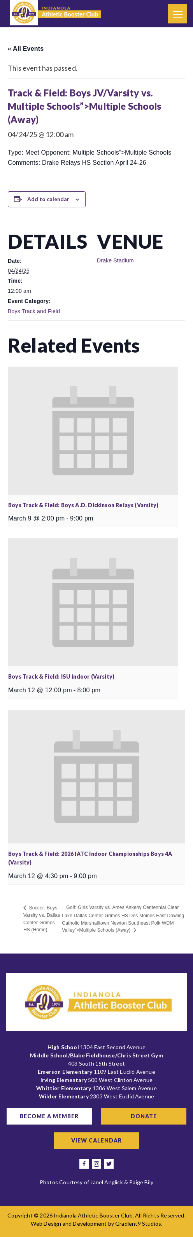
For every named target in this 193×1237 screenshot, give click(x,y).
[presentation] (93, 431)
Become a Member (49, 1116)
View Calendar (96, 1140)
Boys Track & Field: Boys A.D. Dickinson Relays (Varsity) (83, 505)
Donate (144, 1116)
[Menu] (177, 13)
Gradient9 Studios (138, 1223)
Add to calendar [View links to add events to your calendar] (48, 199)
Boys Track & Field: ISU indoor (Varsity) (61, 676)
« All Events (26, 48)
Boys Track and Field (34, 311)
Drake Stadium (115, 260)
